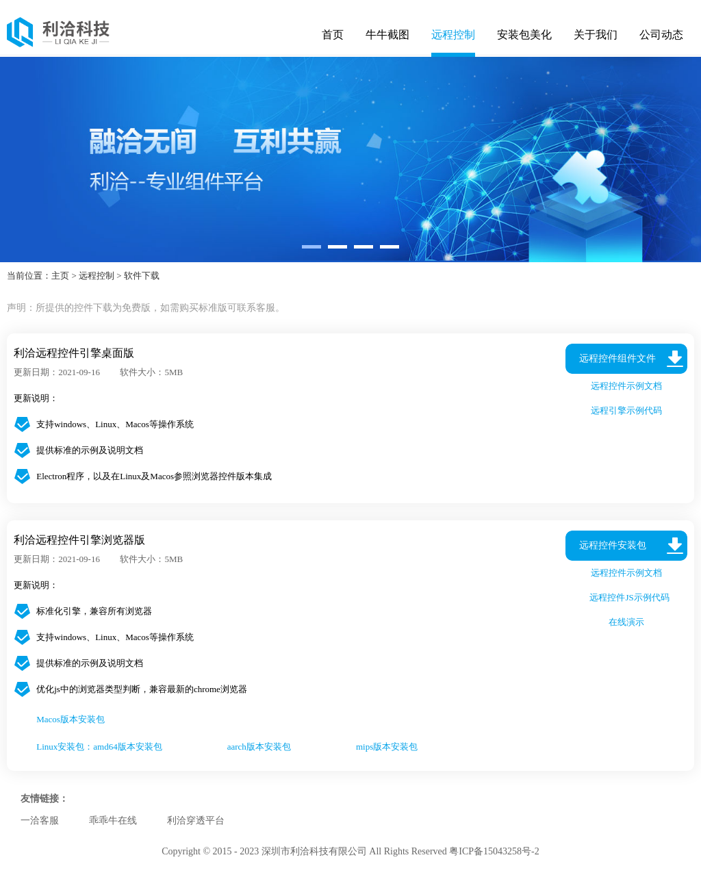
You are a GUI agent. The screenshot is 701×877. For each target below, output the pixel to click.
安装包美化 (524, 34)
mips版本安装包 (387, 746)
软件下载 (142, 275)
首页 (333, 34)
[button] (311, 247)
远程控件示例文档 (626, 386)
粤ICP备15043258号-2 (494, 851)
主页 (60, 275)
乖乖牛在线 (113, 820)
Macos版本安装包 (70, 719)
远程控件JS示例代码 (626, 597)
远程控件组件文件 (617, 358)
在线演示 (626, 622)
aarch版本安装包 (259, 746)
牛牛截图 (387, 34)
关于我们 (595, 34)
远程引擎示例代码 (626, 410)
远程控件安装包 (612, 545)
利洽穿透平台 (196, 820)
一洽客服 (40, 820)
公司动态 (661, 34)
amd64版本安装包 (127, 746)
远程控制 (453, 34)
